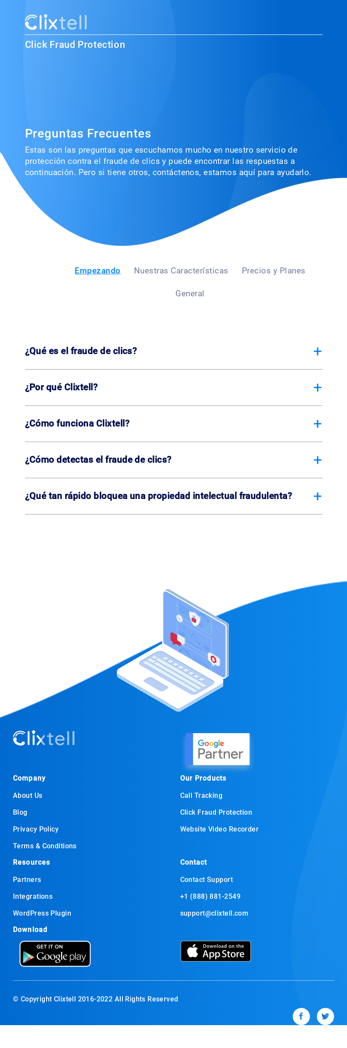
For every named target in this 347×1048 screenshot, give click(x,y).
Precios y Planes (274, 271)
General (190, 293)
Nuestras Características (181, 271)
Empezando (98, 271)
